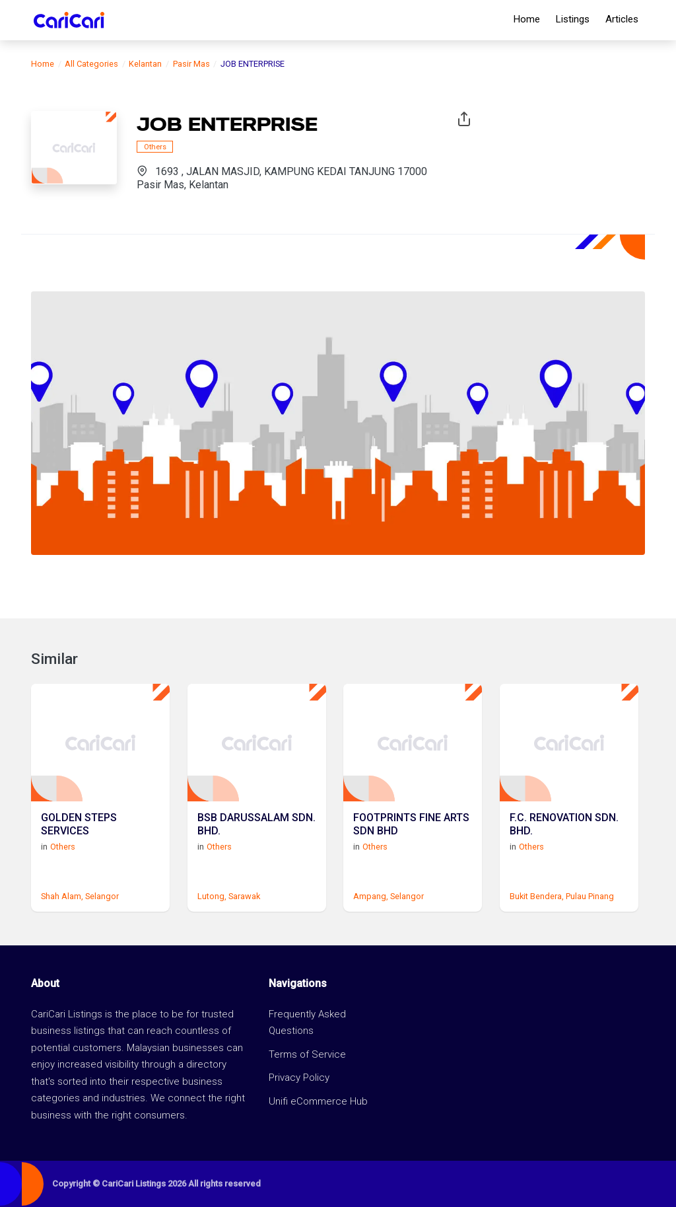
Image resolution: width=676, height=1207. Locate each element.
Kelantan (145, 64)
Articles (621, 19)
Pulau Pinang (590, 896)
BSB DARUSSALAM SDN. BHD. (256, 823)
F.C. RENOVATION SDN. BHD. (564, 823)
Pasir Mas (191, 64)
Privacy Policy (299, 1077)
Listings (573, 19)
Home (527, 19)
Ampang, (370, 896)
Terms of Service (307, 1054)
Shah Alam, (62, 896)
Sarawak (244, 896)
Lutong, (211, 896)
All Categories (91, 64)
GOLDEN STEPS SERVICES (79, 823)
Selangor (102, 896)
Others (155, 146)
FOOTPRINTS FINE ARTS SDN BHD (411, 823)
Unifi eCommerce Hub (318, 1101)
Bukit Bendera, (537, 896)
